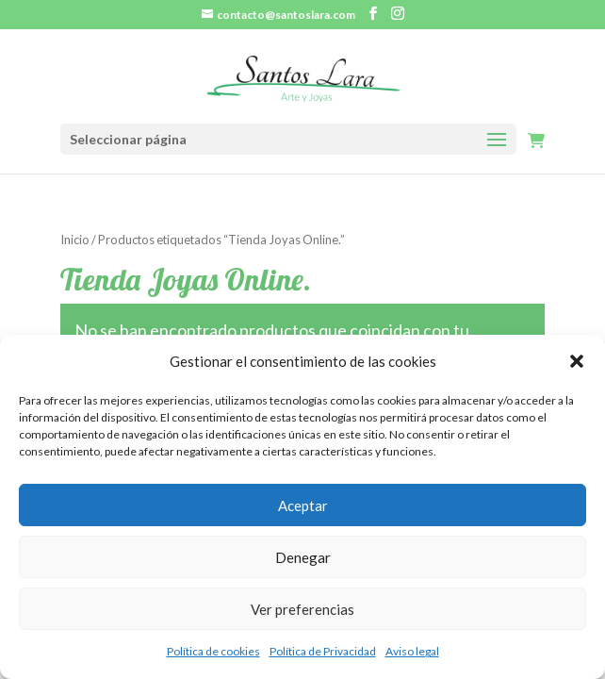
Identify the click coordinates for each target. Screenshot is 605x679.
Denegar (303, 557)
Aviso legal (412, 651)
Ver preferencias (302, 609)
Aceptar (303, 505)
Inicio (75, 239)
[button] (576, 361)
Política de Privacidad (323, 651)
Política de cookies (213, 651)
